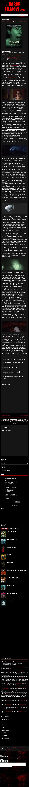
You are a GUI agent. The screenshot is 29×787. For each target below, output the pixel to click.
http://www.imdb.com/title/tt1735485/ (11, 56)
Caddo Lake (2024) (11, 531)
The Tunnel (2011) (7, 19)
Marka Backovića (11, 77)
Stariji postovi (23, 415)
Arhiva (16, 528)
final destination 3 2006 (22, 661)
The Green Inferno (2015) (13, 578)
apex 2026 (20, 677)
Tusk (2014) (10, 601)
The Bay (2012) (13, 59)
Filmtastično (4, 727)
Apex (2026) (10, 562)
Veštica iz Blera (15, 65)
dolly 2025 (21, 671)
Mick (7, 683)
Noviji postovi (5, 415)
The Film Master (5, 719)
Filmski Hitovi (5, 724)
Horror (15, 21)
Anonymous (8, 667)
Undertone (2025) (11, 547)
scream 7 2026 (22, 711)
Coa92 (7, 661)
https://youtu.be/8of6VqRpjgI (12, 57)
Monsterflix (4, 722)
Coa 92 (7, 687)
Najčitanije (4, 528)
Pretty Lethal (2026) (12, 593)
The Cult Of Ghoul (6, 738)
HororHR (4, 733)
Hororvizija (4, 735)
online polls (14, 505)
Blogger (8, 749)
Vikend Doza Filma (6, 741)
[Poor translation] (5, 761)
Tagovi (10, 528)
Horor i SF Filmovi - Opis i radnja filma (19, 748)
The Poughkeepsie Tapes (11, 338)
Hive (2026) (9, 555)
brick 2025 (21, 694)
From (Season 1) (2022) (12, 539)
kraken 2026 (22, 667)
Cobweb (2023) (10, 585)
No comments (22, 21)
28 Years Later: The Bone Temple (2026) (17, 570)
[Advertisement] (14, 400)
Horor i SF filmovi (6, 470)
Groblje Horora (5, 730)
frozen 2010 (22, 700)
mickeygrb (8, 677)
